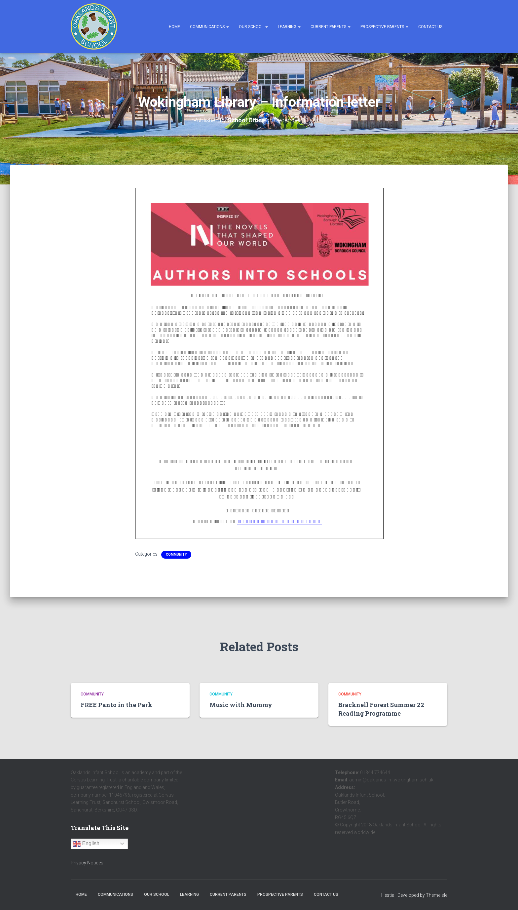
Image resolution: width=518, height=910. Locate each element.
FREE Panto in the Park (116, 705)
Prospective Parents (384, 26)
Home (174, 26)
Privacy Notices (87, 862)
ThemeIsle (436, 895)
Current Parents (331, 26)
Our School (253, 26)
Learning (289, 26)
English (86, 844)
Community (176, 554)
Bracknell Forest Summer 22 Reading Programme (381, 709)
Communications (209, 26)
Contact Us (430, 26)
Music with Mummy (240, 705)
